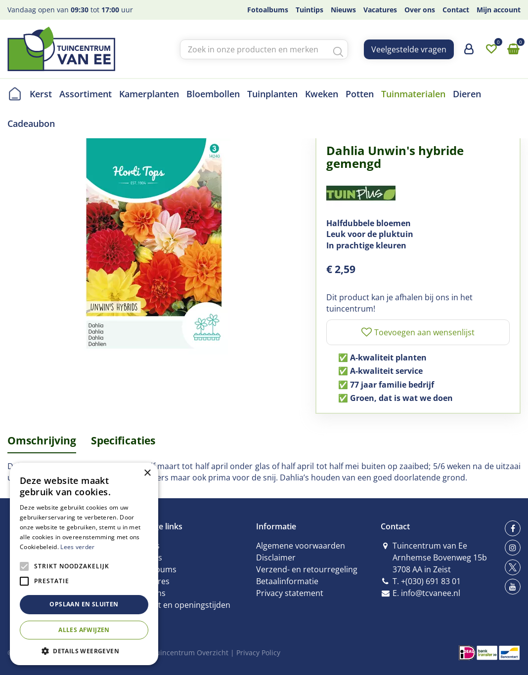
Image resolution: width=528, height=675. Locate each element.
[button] (84, 650)
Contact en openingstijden (181, 604)
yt (513, 587)
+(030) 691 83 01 (431, 581)
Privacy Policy (258, 652)
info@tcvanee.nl (430, 593)
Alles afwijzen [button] (84, 630)
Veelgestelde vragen (408, 49)
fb (513, 528)
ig (513, 548)
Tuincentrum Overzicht (190, 652)
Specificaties (123, 440)
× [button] (147, 473)
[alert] (84, 564)
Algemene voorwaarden (300, 545)
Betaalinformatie (287, 581)
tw (513, 567)
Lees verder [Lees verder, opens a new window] (77, 547)
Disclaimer (276, 557)
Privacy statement (289, 593)
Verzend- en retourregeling (306, 569)
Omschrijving (41, 440)
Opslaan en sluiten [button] (83, 604)
